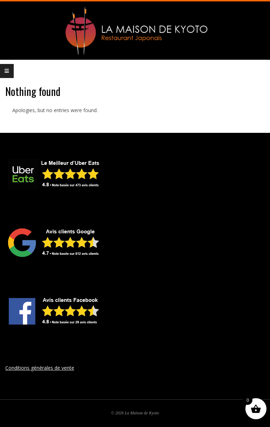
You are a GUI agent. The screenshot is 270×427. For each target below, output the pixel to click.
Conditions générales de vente (39, 367)
